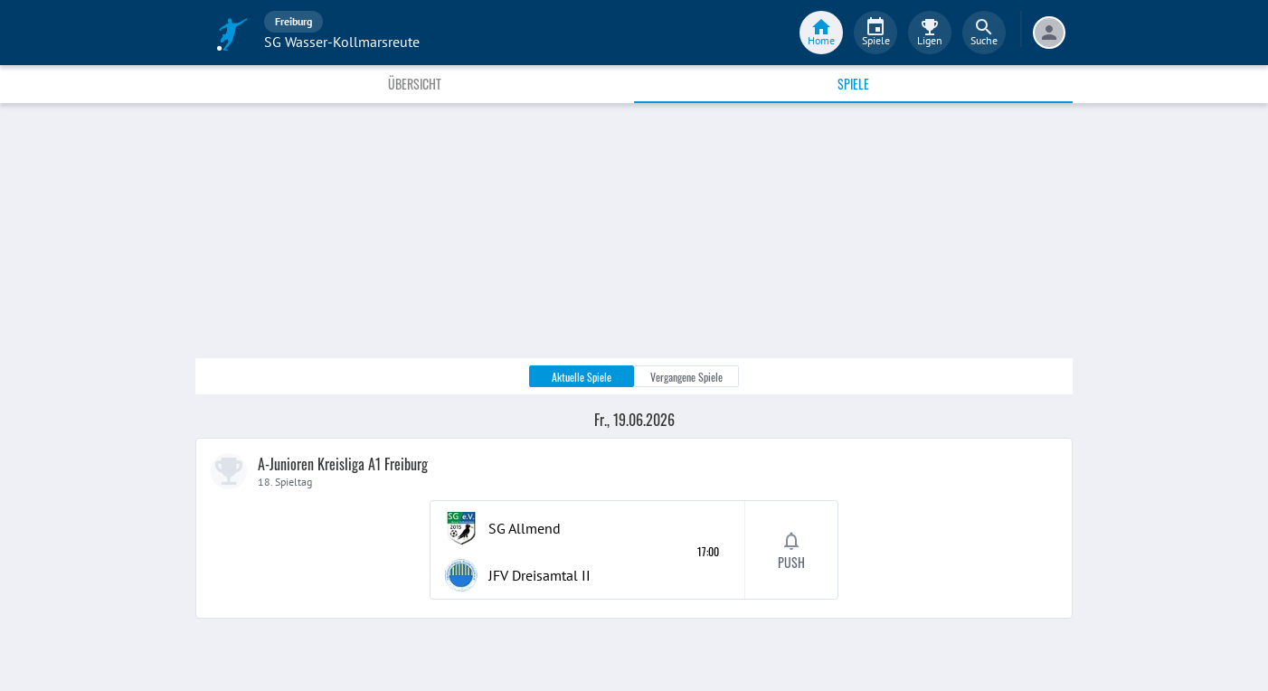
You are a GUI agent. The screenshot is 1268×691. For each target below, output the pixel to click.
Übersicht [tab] (414, 83)
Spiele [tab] (853, 83)
